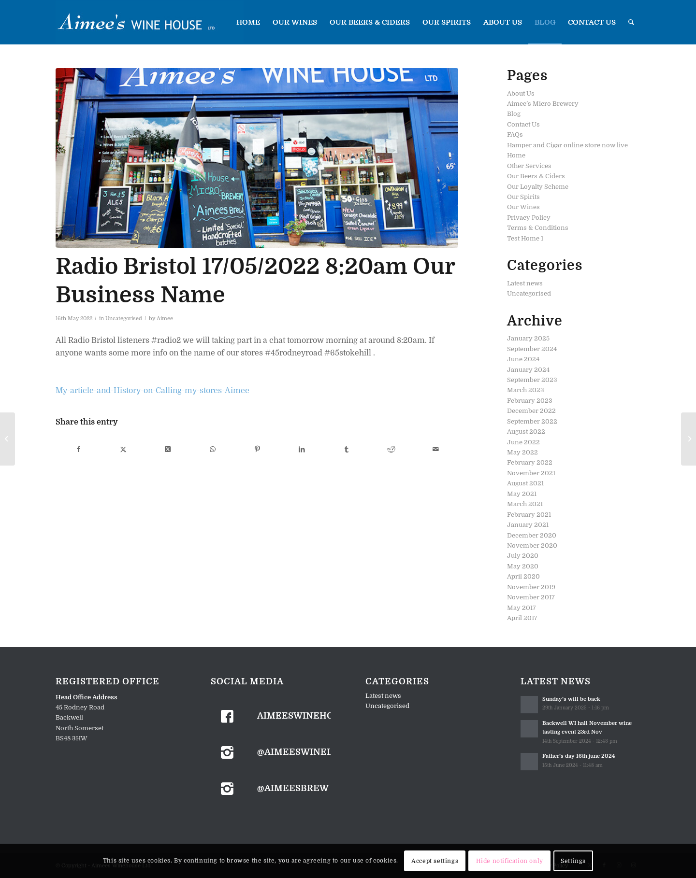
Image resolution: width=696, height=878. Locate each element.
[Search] (631, 22)
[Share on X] (123, 449)
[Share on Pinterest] (257, 449)
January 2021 (528, 524)
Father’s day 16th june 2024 (578, 756)
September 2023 (532, 379)
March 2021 (525, 504)
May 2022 (522, 452)
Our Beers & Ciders (536, 176)
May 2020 (522, 566)
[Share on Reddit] (391, 449)
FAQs (515, 134)
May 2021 (521, 493)
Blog (514, 113)
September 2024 (532, 349)
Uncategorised (123, 319)
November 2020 (532, 545)
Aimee (165, 319)
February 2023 (529, 400)
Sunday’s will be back (571, 699)
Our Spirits (523, 196)
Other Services (529, 166)
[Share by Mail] (436, 449)
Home (516, 155)
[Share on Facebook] (78, 449)
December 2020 (531, 535)
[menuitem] (248, 22)
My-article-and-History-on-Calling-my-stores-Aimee (152, 390)
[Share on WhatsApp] (212, 449)
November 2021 (531, 473)
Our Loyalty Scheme (537, 186)
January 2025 (528, 338)
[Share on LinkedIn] (302, 449)
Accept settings (434, 861)
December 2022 (531, 410)
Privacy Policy (529, 217)
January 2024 (528, 369)
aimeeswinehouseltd (313, 716)
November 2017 (531, 597)
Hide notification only (509, 861)
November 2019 (531, 587)
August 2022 (526, 431)
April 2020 (523, 576)
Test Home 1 (525, 238)
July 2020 (522, 555)
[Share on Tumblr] (346, 449)
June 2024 (523, 359)
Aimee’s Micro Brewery (543, 103)
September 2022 (532, 421)
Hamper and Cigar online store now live (567, 145)
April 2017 (522, 618)
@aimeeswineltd (301, 752)
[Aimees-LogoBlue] (150, 22)
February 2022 (529, 462)
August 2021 (525, 483)
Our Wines (523, 207)
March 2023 (525, 390)
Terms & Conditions (537, 227)
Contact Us (523, 124)
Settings (573, 861)
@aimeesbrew (293, 788)
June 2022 (523, 442)
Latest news (525, 283)
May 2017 (521, 607)
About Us (521, 93)
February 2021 (529, 514)
